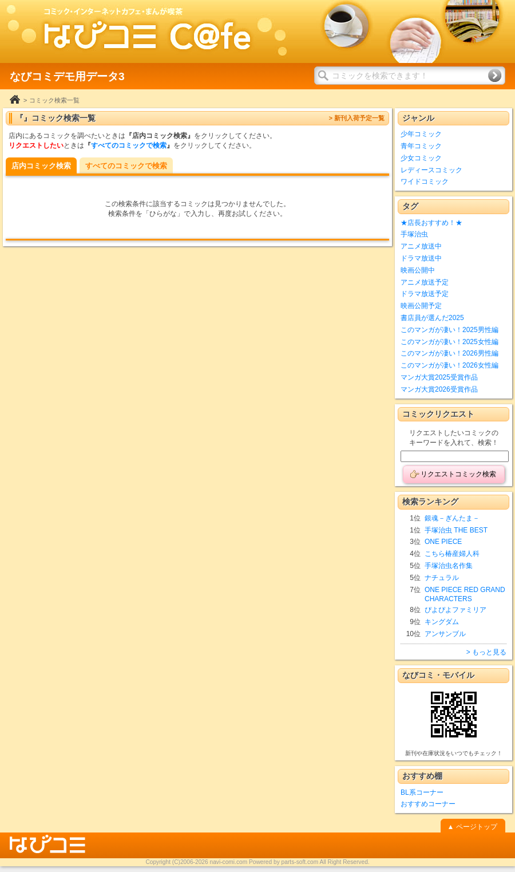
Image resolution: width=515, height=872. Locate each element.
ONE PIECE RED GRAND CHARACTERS (465, 594)
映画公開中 (418, 270)
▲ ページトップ (472, 827)
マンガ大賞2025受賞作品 (439, 377)
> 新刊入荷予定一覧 (356, 118)
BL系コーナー (422, 792)
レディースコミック (431, 170)
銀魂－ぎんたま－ (452, 518)
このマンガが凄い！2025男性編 (449, 330)
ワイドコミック (425, 181)
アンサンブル (445, 634)
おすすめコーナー (428, 804)
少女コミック (421, 158)
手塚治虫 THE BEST (456, 530)
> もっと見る (486, 652)
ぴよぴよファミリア (455, 610)
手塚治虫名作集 (449, 566)
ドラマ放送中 (421, 258)
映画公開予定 (421, 306)
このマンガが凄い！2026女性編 (449, 365)
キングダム (442, 622)
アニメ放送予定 (425, 282)
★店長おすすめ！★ (431, 223)
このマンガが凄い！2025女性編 (449, 342)
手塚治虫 (414, 234)
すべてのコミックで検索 (129, 145)
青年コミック (421, 146)
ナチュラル (442, 578)
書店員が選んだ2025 (432, 318)
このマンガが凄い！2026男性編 (449, 353)
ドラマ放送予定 (425, 294)
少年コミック (421, 134)
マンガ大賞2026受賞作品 (439, 389)
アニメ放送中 (421, 246)
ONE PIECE (443, 542)
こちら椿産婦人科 (452, 554)
